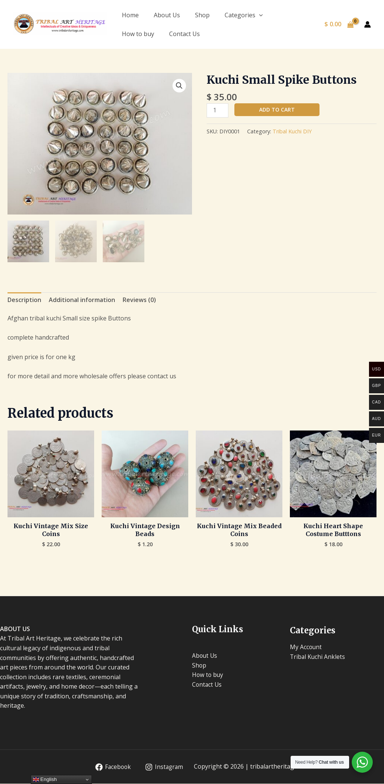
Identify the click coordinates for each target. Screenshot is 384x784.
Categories (244, 15)
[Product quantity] (217, 110)
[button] (179, 85)
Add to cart (277, 109)
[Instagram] (164, 767)
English (45, 779)
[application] (259, 15)
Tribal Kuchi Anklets (318, 657)
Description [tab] (24, 300)
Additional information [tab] (82, 300)
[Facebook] (111, 767)
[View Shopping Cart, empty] (339, 24)
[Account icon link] (367, 24)
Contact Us (184, 34)
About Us (167, 15)
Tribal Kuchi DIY (292, 131)
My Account (306, 647)
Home (130, 15)
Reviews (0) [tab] (139, 300)
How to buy (138, 34)
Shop (202, 15)
